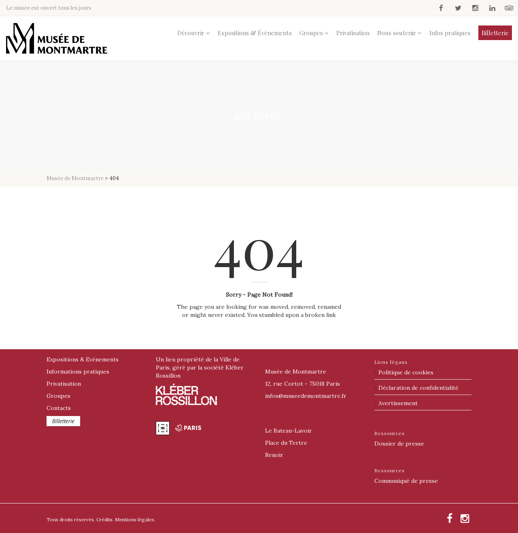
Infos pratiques (450, 33)
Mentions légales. (135, 519)
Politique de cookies (405, 372)
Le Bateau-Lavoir (288, 430)
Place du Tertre (286, 442)
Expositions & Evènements (83, 359)
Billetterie (495, 33)
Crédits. (105, 519)
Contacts (59, 408)
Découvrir (190, 33)
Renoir (274, 455)
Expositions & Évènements (255, 33)
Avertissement (398, 403)
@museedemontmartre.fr (305, 395)
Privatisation (352, 33)
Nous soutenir (396, 33)
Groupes (311, 33)
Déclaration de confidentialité (418, 387)
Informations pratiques (78, 371)
